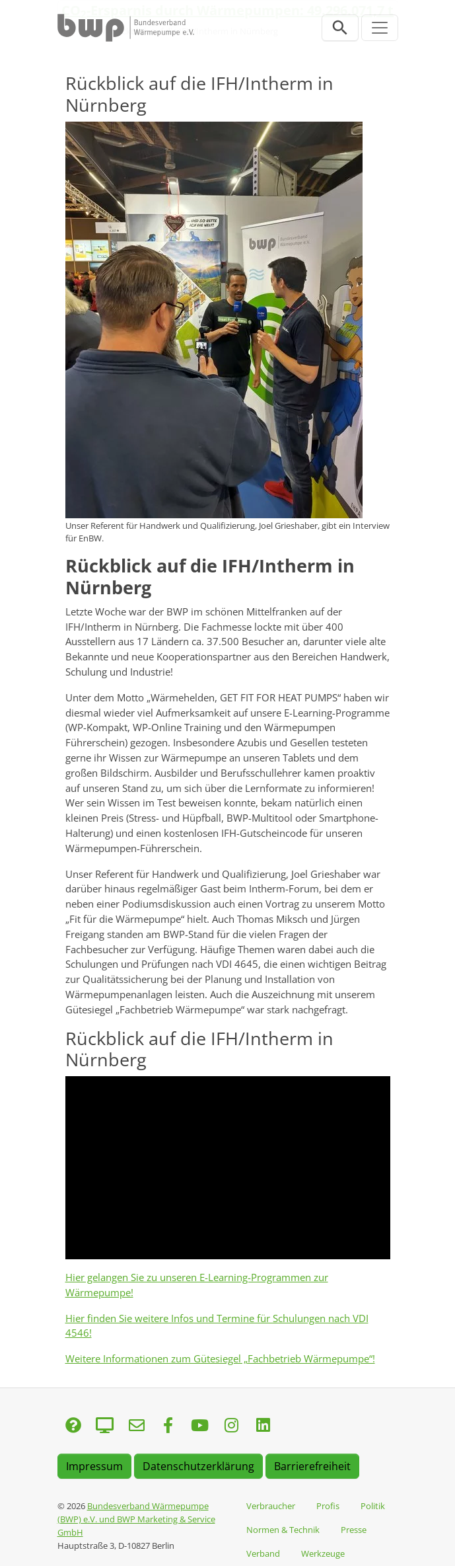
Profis (327, 1506)
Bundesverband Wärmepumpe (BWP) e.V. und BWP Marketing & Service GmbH (136, 1519)
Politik (373, 1506)
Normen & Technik (283, 1530)
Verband (263, 1553)
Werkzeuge (323, 1553)
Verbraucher (270, 1506)
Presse (354, 1530)
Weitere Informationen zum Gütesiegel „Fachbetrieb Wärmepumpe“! (220, 1358)
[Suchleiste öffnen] (340, 28)
